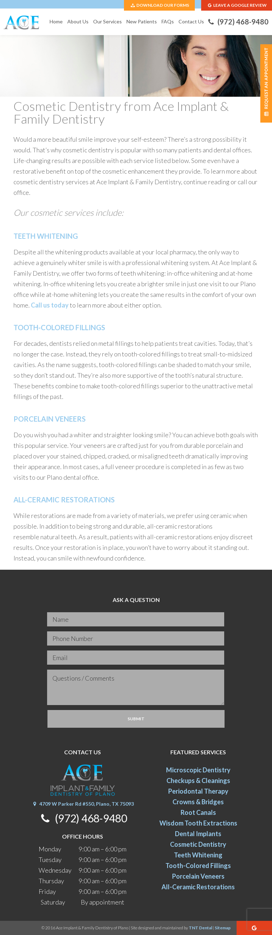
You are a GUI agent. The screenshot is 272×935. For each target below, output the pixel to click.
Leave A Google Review (236, 5)
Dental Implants (198, 834)
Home (56, 21)
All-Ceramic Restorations (198, 887)
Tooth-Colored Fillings (198, 865)
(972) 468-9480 (237, 21)
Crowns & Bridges (198, 802)
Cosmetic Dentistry (198, 844)
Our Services (107, 21)
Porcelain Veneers (198, 876)
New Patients (141, 21)
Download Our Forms (159, 5)
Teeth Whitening (198, 855)
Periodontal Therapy (198, 791)
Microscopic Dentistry (198, 770)
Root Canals (198, 812)
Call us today (50, 305)
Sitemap (223, 927)
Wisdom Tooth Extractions (198, 823)
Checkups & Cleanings (198, 780)
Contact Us (191, 21)
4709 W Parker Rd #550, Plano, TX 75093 (51, 4)
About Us (78, 21)
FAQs (168, 21)
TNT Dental (200, 927)
